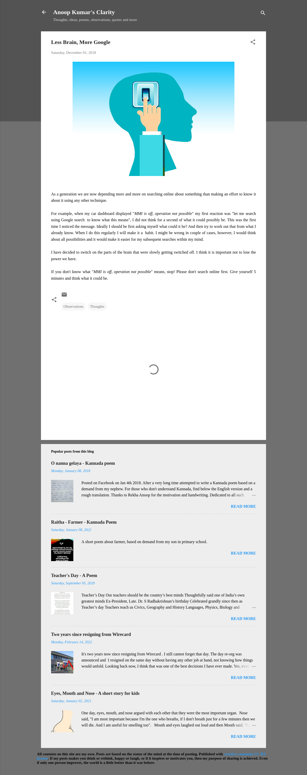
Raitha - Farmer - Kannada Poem (84, 522)
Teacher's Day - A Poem (74, 575)
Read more (243, 506)
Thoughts (97, 306)
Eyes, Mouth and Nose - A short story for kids (95, 693)
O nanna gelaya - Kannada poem (83, 463)
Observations (73, 306)
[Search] (263, 13)
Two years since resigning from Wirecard (91, 634)
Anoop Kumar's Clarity (84, 12)
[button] (253, 43)
